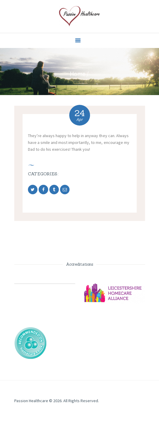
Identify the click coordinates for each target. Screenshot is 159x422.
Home (78, 74)
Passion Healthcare (31, 400)
